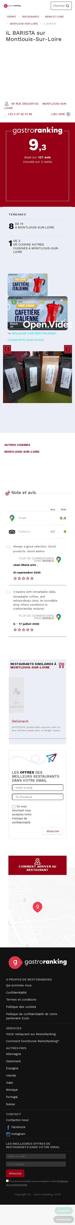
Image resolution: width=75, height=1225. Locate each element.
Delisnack (20, 721)
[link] (14, 302)
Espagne (12, 1068)
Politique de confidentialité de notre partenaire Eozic (31, 1016)
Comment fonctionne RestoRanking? (32, 1041)
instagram (15, 1134)
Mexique (12, 1090)
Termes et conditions (21, 999)
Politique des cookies (21, 1007)
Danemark (13, 1061)
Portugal (12, 1097)
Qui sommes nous (19, 985)
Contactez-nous (17, 1120)
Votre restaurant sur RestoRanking (31, 1034)
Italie (9, 1082)
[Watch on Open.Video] (38, 325)
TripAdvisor (20, 531)
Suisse (10, 1104)
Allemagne (13, 1054)
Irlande (11, 1075)
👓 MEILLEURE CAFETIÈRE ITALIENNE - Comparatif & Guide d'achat (37, 301)
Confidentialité (16, 992)
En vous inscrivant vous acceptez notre (21, 814)
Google (17, 518)
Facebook (15, 1127)
